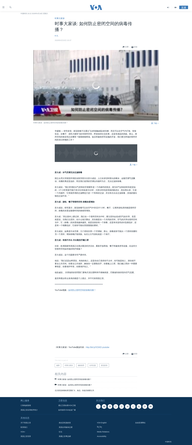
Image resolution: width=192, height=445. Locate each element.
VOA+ (23, 432)
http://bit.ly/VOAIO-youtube (97, 347)
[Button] (125, 47)
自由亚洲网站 (140, 423)
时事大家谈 (60, 18)
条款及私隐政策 (65, 423)
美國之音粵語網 (65, 436)
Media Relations (103, 432)
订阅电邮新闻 (26, 405)
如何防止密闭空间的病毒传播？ (82, 290)
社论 (60, 432)
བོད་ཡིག (99, 427)
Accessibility (101, 436)
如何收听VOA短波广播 (67, 410)
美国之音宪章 (26, 436)
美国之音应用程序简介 (29, 410)
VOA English (102, 423)
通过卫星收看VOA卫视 (67, 405)
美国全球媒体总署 (65, 427)
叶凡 (56, 36)
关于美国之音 (26, 423)
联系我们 (24, 427)
